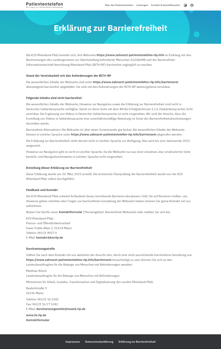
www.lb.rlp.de (36, 315)
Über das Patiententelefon (119, 5)
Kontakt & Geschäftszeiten (165, 5)
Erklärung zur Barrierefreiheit (137, 341)
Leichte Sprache (191, 5)
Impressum (72, 341)
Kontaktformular (71, 212)
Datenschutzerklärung (99, 341)
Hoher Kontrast (185, 5)
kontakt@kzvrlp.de (49, 237)
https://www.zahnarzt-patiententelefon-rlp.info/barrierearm (113, 134)
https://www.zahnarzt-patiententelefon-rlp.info (130, 55)
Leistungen (142, 5)
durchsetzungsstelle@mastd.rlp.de (60, 309)
